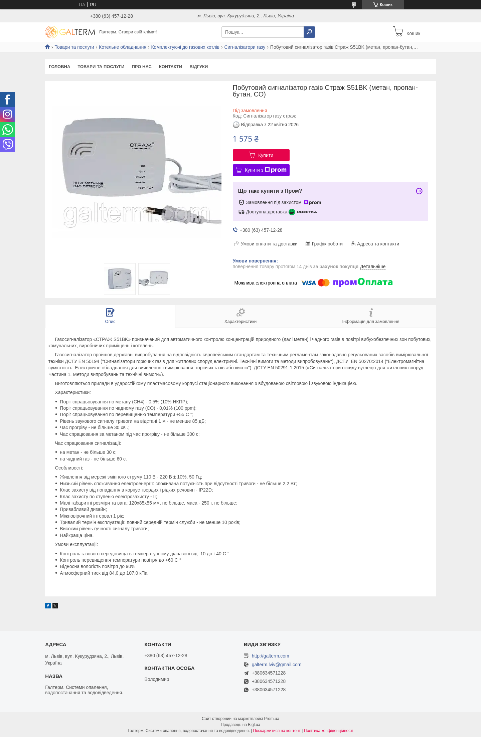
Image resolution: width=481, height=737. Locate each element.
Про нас (141, 66)
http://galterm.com (270, 656)
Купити (265, 155)
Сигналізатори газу (244, 47)
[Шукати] (309, 32)
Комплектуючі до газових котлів (185, 47)
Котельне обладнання (122, 47)
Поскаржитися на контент (277, 730)
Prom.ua (271, 718)
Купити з (266, 170)
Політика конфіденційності (328, 730)
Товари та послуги (74, 47)
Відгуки (198, 66)
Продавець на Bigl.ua (240, 724)
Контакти (170, 66)
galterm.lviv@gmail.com (277, 664)
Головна (59, 66)
